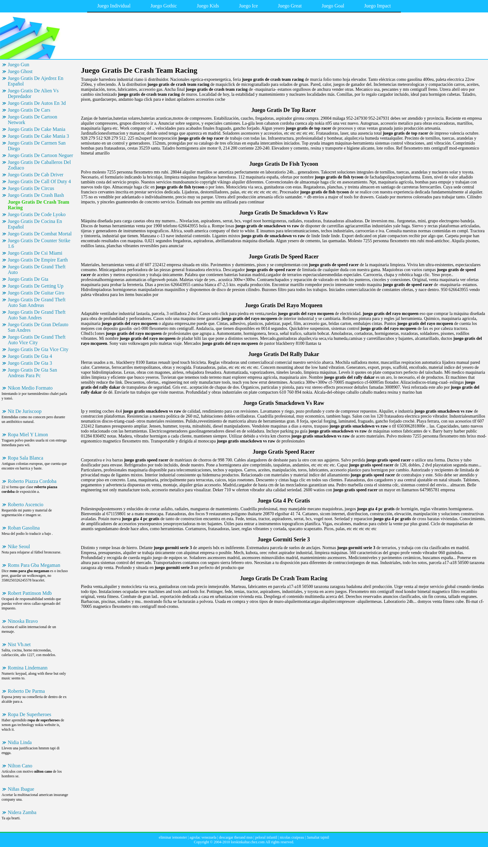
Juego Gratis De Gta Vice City (38, 349)
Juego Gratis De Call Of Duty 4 (39, 181)
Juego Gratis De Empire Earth (38, 259)
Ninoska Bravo (23, 621)
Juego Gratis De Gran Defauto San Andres (38, 327)
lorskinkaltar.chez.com (248, 842)
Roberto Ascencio (25, 504)
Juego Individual (113, 5)
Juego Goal (333, 5)
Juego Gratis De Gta (28, 279)
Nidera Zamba (22, 812)
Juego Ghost (20, 71)
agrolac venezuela (203, 837)
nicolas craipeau (292, 837)
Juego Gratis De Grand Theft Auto (36, 269)
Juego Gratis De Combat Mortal (40, 233)
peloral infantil (266, 837)
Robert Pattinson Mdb (30, 593)
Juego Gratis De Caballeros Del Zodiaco (39, 165)
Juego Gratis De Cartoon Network (32, 119)
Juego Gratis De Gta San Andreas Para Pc (32, 372)
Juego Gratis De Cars (29, 110)
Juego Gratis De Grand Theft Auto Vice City (36, 339)
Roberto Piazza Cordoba (32, 481)
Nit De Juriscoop (24, 411)
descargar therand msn (236, 837)
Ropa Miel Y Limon (28, 434)
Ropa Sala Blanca (25, 458)
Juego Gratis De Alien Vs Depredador (33, 93)
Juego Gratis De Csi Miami (35, 253)
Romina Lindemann (28, 667)
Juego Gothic (163, 5)
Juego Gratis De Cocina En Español (35, 224)
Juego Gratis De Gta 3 (30, 363)
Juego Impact (377, 5)
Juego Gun (18, 64)
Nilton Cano (20, 765)
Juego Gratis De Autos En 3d (37, 103)
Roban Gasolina (24, 527)
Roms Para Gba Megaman (34, 565)
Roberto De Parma (26, 691)
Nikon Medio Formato (30, 388)
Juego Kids (208, 5)
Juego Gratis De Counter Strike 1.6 (39, 243)
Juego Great (290, 5)
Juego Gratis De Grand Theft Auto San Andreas (36, 302)
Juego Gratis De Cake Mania (36, 129)
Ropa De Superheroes (29, 714)
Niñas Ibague (21, 789)
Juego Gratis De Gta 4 (30, 356)
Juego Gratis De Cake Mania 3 (38, 136)
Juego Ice (248, 5)
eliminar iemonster (173, 837)
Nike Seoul (19, 546)
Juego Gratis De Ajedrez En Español (35, 81)
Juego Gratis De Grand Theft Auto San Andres (36, 314)
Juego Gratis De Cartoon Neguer (40, 155)
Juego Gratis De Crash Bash (36, 195)
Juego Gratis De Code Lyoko (37, 214)
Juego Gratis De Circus (31, 188)
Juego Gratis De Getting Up (35, 286)
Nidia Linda (20, 742)
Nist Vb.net (19, 644)
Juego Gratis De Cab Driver (35, 174)
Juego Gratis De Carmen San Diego (37, 145)
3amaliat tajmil (318, 837)
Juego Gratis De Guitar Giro (36, 292)
